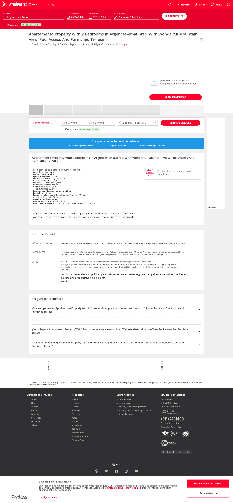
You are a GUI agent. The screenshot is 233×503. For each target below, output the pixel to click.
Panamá (34, 410)
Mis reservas (166, 399)
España (34, 399)
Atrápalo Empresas (80, 436)
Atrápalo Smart (78, 440)
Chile (33, 403)
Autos (74, 417)
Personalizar (208, 493)
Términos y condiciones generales (131, 406)
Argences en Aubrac (98, 382)
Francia (66, 382)
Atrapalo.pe (34, 382)
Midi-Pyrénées (79, 382)
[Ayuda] (216, 4)
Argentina (35, 421)
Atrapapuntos (78, 432)
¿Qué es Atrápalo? (124, 399)
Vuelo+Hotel (77, 406)
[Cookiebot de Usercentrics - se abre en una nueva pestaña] (19, 497)
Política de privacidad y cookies (123, 487)
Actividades (77, 425)
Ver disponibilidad (180, 123)
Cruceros (76, 414)
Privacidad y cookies (125, 414)
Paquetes (76, 410)
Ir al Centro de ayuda (170, 403)
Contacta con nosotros (171, 406)
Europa (56, 382)
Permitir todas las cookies (208, 483)
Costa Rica (35, 414)
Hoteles (46, 382)
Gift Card (76, 429)
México (34, 425)
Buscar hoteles (174, 16)
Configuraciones (48, 497)
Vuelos (75, 399)
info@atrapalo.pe (174, 427)
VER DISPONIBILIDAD (175, 97)
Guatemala (36, 417)
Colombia (35, 406)
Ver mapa (121, 44)
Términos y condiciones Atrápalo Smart (133, 410)
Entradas (76, 421)
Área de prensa (123, 403)
